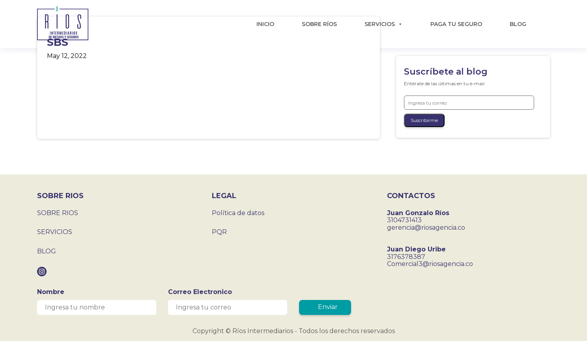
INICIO (265, 24)
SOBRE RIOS (57, 213)
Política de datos (238, 213)
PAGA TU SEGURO (456, 24)
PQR (219, 232)
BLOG (518, 24)
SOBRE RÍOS (319, 24)
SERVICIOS (384, 24)
